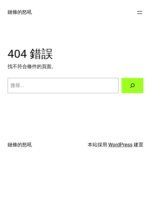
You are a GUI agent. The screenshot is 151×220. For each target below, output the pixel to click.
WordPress (120, 145)
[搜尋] (132, 85)
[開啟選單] (139, 12)
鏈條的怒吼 (20, 12)
